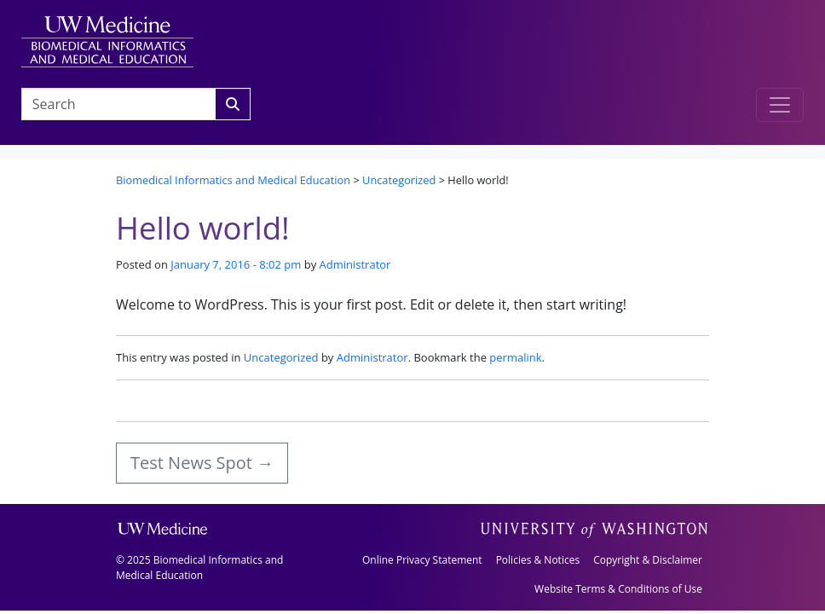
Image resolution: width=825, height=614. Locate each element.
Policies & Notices (538, 560)
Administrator (355, 264)
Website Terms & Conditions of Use (618, 589)
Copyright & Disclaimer (647, 560)
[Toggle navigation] (780, 105)
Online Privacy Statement (422, 560)
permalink (515, 357)
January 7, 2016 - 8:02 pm (235, 264)
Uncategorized (281, 357)
